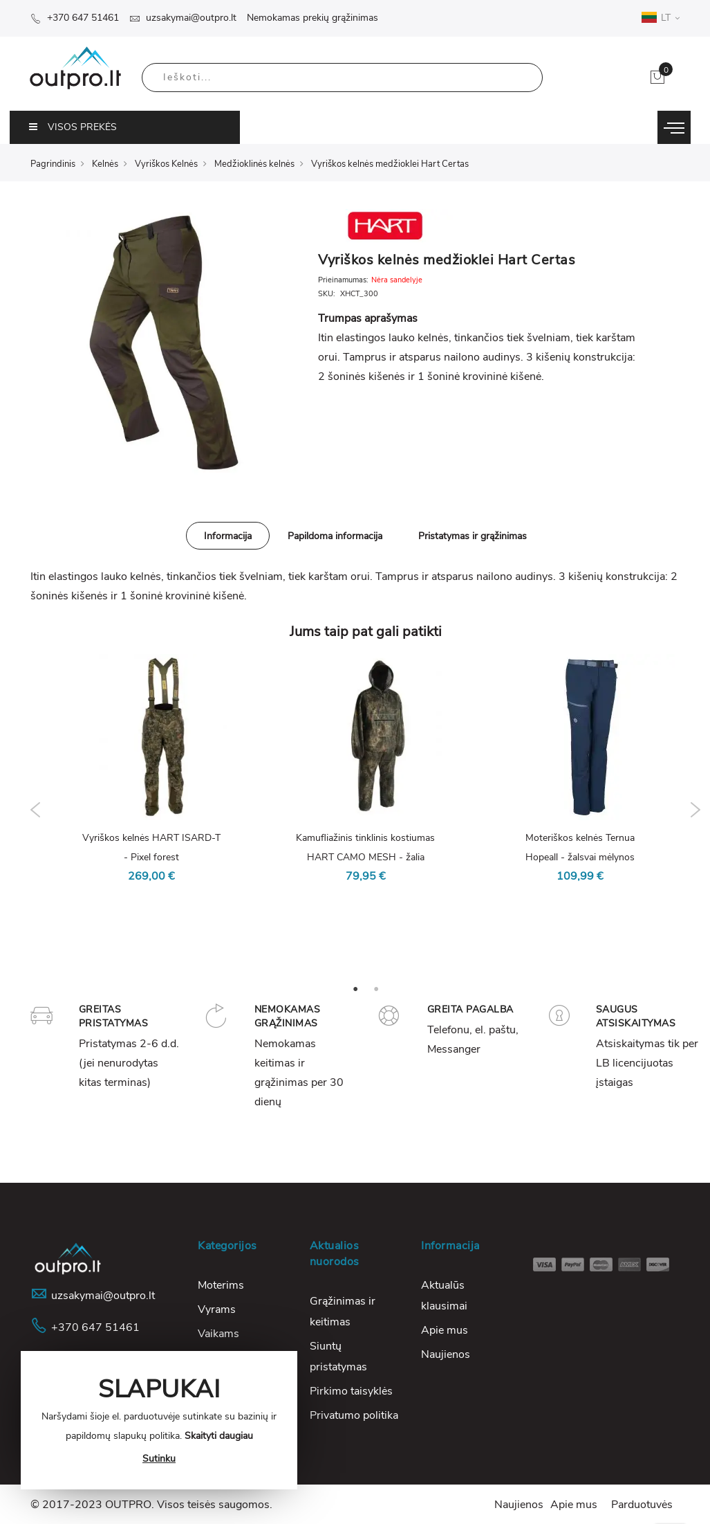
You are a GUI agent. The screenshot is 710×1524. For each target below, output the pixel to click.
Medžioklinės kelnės (254, 164)
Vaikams (218, 1333)
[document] (159, 1420)
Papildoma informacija (335, 536)
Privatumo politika (354, 1415)
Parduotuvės (642, 1504)
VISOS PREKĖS (73, 127)
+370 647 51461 (74, 17)
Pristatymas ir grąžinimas (472, 536)
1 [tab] (355, 988)
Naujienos (445, 1354)
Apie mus (444, 1330)
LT (660, 17)
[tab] (228, 536)
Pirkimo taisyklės (351, 1391)
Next (696, 809)
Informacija (228, 536)
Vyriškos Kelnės (166, 164)
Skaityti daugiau (219, 1435)
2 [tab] (376, 988)
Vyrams (217, 1309)
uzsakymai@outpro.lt (182, 17)
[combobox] (342, 77)
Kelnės (105, 164)
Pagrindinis (52, 164)
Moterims (221, 1285)
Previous (35, 809)
